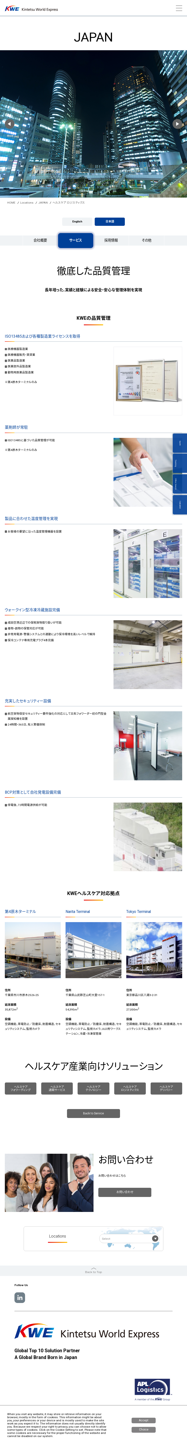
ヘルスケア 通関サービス (57, 1088)
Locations (26, 202)
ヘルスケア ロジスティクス (130, 1088)
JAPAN (43, 202)
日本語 (110, 221)
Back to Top (93, 1270)
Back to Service (93, 1113)
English (77, 221)
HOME (11, 202)
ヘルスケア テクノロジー (93, 1088)
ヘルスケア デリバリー (166, 1088)
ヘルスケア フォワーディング (21, 1088)
